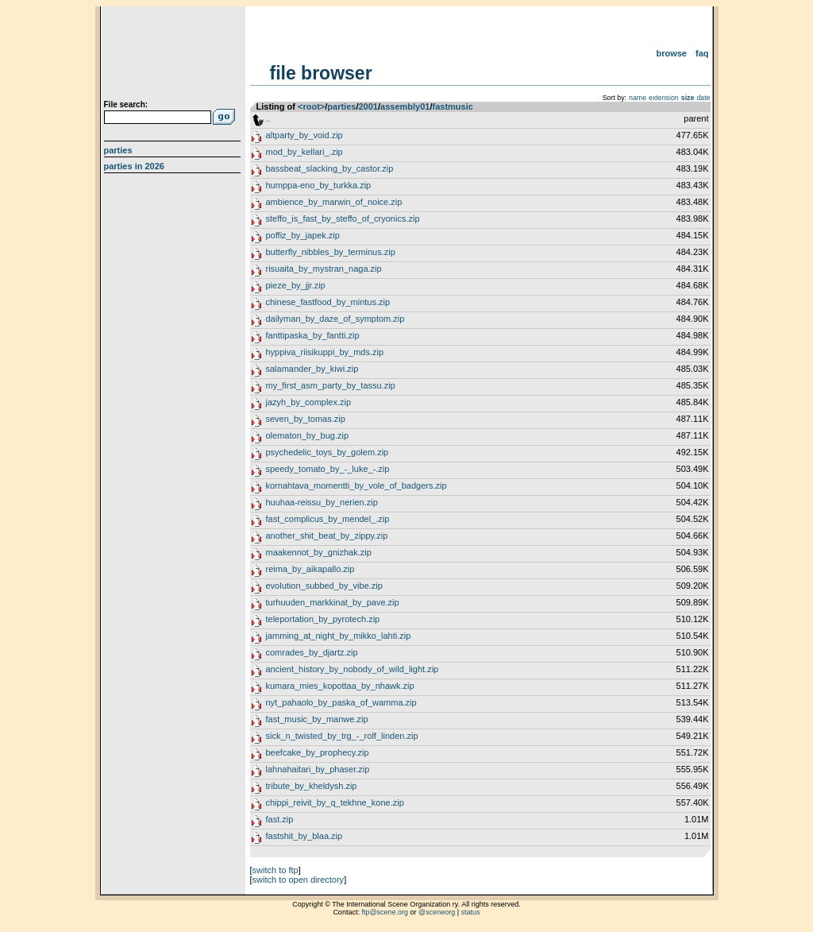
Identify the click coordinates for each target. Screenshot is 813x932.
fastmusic (452, 106)
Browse (671, 53)
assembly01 (405, 106)
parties (341, 106)
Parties (118, 150)
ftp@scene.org (384, 912)
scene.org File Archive (174, 55)
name (637, 98)
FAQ (702, 53)
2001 (367, 106)
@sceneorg (436, 912)
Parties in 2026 (134, 166)
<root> (311, 106)
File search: (126, 104)
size (688, 98)
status (470, 912)
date (703, 98)
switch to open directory (298, 879)
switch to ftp (275, 870)
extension (664, 98)
